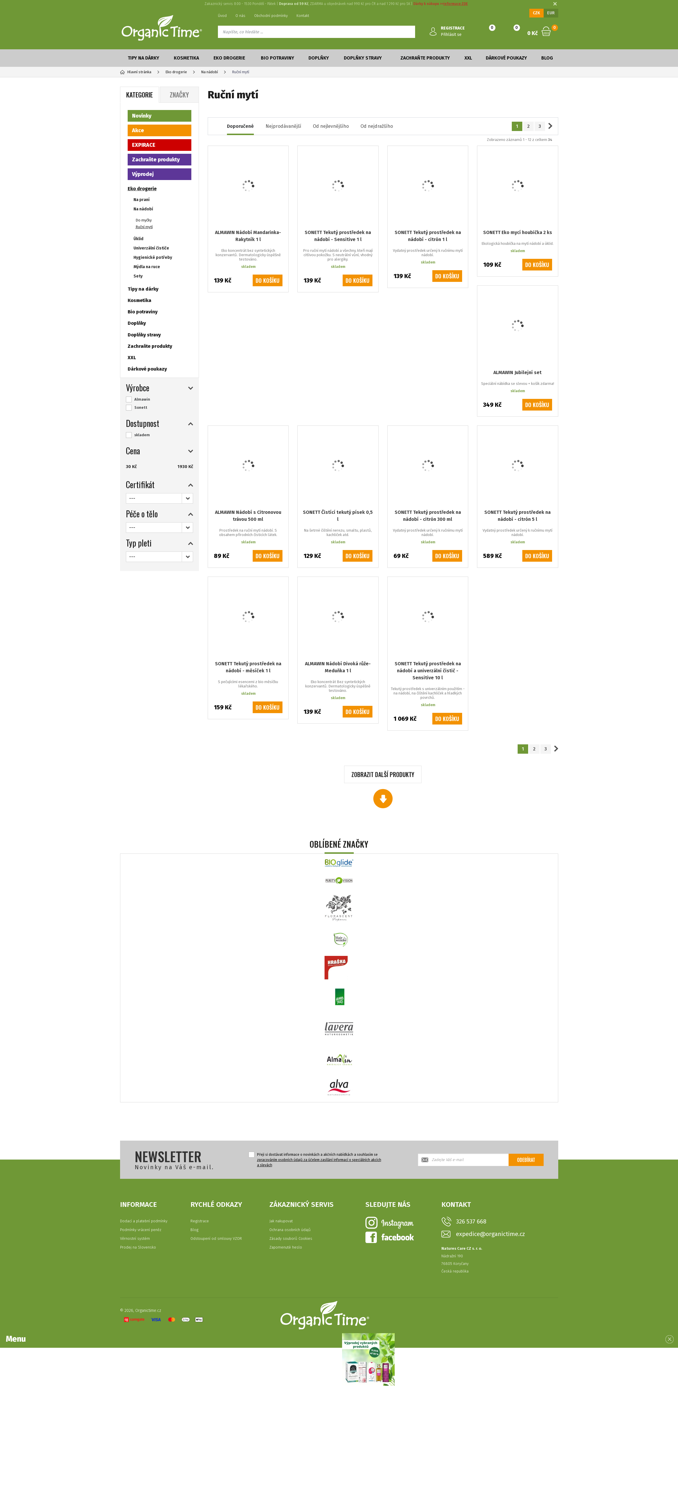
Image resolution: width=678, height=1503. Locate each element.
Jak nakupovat (281, 1221)
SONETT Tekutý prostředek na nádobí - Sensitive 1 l (338, 236)
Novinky (141, 116)
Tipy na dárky (143, 58)
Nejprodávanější (283, 126)
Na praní (141, 199)
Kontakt (302, 15)
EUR (551, 13)
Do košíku (268, 280)
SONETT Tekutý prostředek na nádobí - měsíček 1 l (248, 667)
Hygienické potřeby (152, 257)
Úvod (222, 15)
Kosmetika (186, 58)
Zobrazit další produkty (382, 774)
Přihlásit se (451, 34)
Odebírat (526, 1159)
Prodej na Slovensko (138, 1247)
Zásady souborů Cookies (290, 1238)
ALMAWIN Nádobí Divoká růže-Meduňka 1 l (338, 667)
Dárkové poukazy (506, 58)
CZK (536, 13)
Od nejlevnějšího (331, 126)
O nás (240, 15)
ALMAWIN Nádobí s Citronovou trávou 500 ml (248, 515)
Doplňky (318, 58)
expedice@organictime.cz (490, 1234)
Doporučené (240, 126)
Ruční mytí (144, 227)
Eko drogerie (229, 58)
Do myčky (144, 220)
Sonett (140, 407)
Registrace (199, 1221)
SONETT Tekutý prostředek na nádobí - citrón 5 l (517, 515)
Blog (547, 58)
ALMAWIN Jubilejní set (517, 372)
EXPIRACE (143, 145)
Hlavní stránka (135, 72)
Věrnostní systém (135, 1238)
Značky (179, 94)
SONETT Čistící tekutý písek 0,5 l (338, 515)
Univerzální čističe (151, 248)
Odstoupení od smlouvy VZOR (216, 1238)
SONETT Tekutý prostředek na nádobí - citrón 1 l (428, 236)
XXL (468, 58)
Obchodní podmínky (271, 15)
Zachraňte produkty (425, 58)
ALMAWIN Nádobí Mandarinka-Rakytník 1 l (248, 236)
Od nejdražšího (376, 126)
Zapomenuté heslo (285, 1247)
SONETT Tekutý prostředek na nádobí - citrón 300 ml (428, 515)
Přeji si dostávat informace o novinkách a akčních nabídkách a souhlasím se (319, 1160)
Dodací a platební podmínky (143, 1221)
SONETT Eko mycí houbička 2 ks (517, 232)
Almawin (142, 399)
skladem (142, 435)
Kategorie (139, 94)
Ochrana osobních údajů (290, 1230)
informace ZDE (455, 4)
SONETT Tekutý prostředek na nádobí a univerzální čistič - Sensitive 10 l (428, 670)
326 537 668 (471, 1221)
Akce (138, 130)
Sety (138, 276)
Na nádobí (143, 209)
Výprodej (143, 174)
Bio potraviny (277, 58)
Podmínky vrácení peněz (140, 1230)
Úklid (138, 238)
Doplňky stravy (363, 58)
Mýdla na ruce (146, 266)
